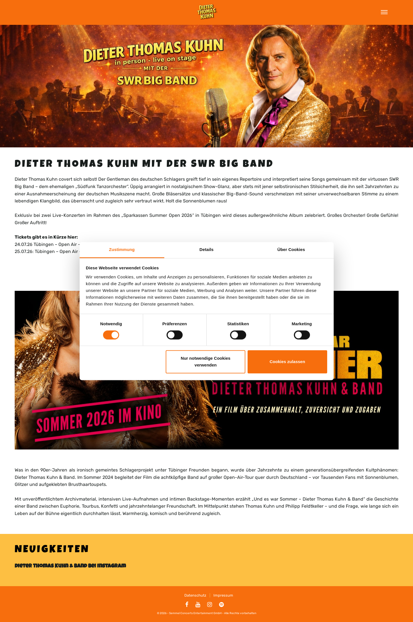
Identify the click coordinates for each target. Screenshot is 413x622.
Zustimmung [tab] (122, 249)
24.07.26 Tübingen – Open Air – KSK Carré (59, 244)
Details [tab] (207, 249)
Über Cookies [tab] (291, 249)
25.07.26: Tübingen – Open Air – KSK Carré (59, 251)
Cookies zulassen (287, 361)
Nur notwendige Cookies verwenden (205, 362)
